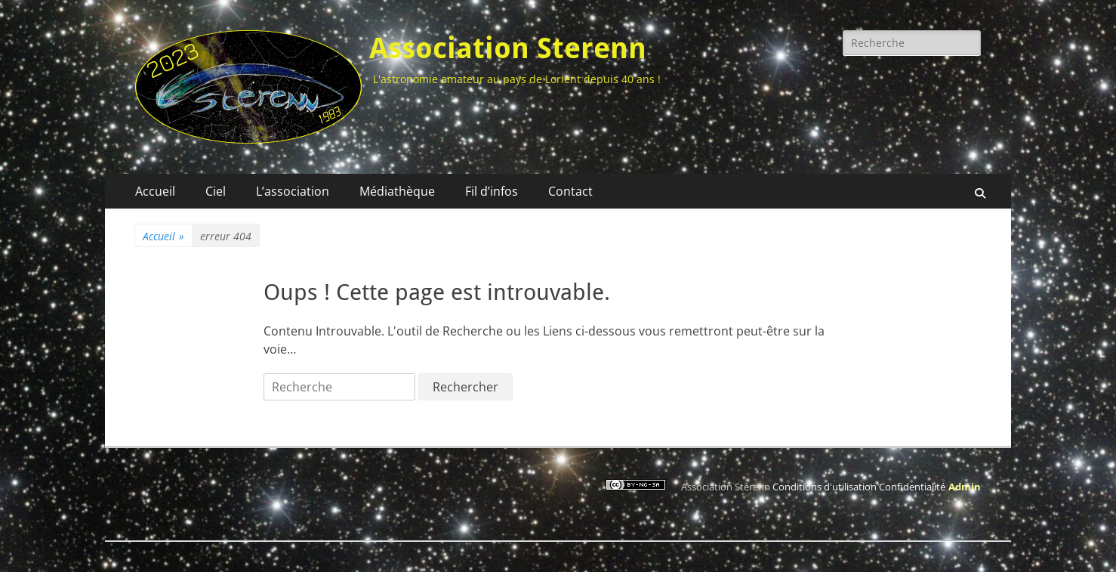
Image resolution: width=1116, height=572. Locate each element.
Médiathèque (397, 191)
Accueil (155, 191)
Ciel (215, 191)
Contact (570, 191)
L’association (292, 191)
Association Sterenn (507, 48)
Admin (964, 486)
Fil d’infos (491, 191)
